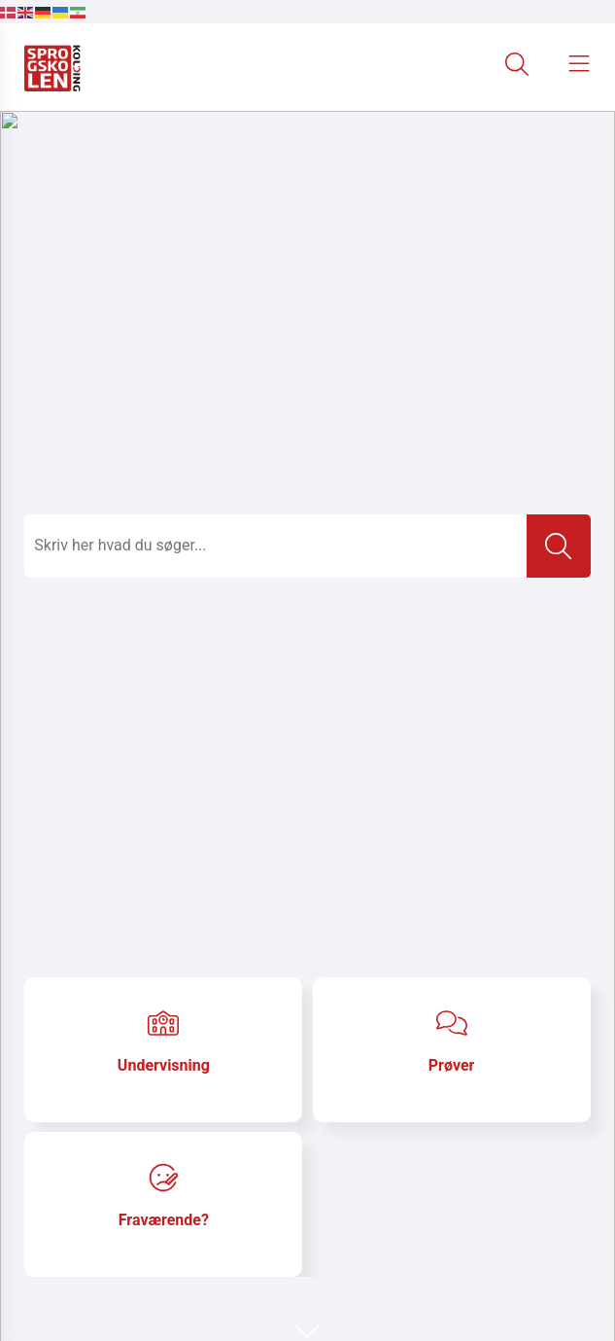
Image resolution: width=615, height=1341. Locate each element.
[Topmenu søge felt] (275, 546)
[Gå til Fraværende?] (163, 1204)
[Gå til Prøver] (452, 1049)
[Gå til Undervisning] (163, 1049)
